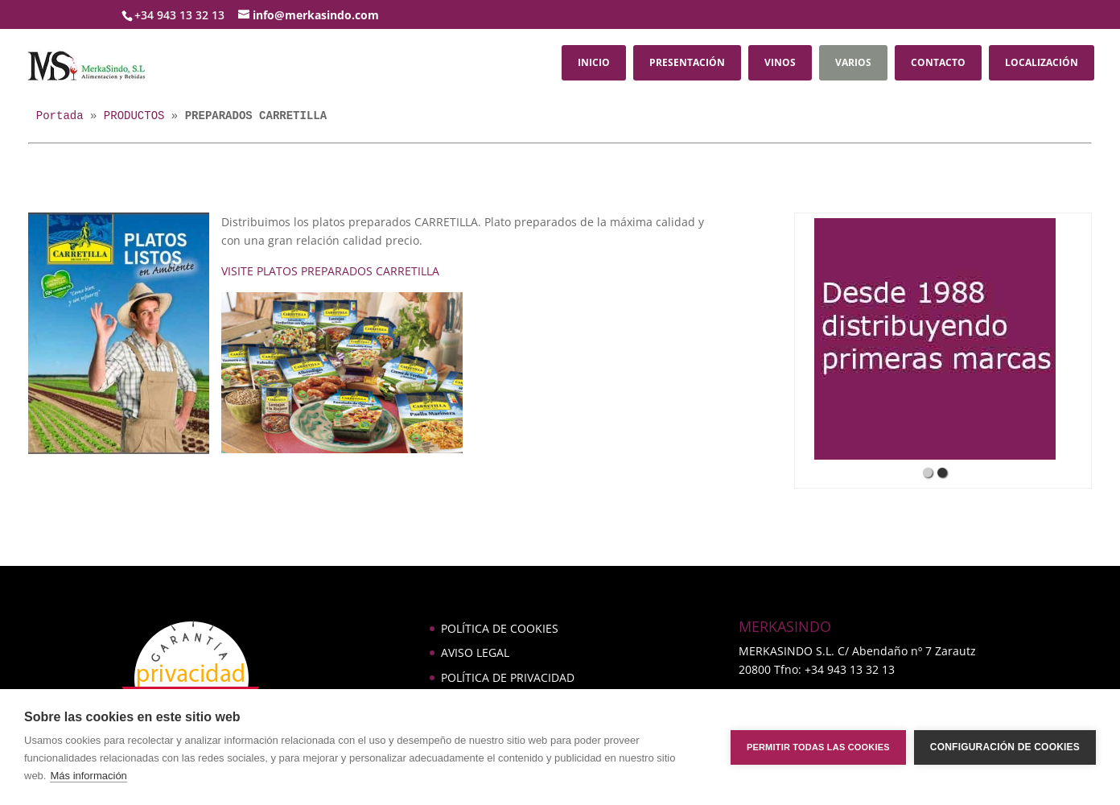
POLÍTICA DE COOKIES (499, 628)
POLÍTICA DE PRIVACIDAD (507, 677)
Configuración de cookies (1005, 747)
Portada (60, 115)
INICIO (594, 62)
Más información (88, 776)
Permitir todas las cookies (818, 747)
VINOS (780, 62)
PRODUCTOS (134, 115)
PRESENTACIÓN (687, 62)
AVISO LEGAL (475, 652)
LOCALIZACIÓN (1041, 62)
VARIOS (853, 62)
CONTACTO (938, 62)
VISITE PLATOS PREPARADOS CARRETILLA (330, 271)
